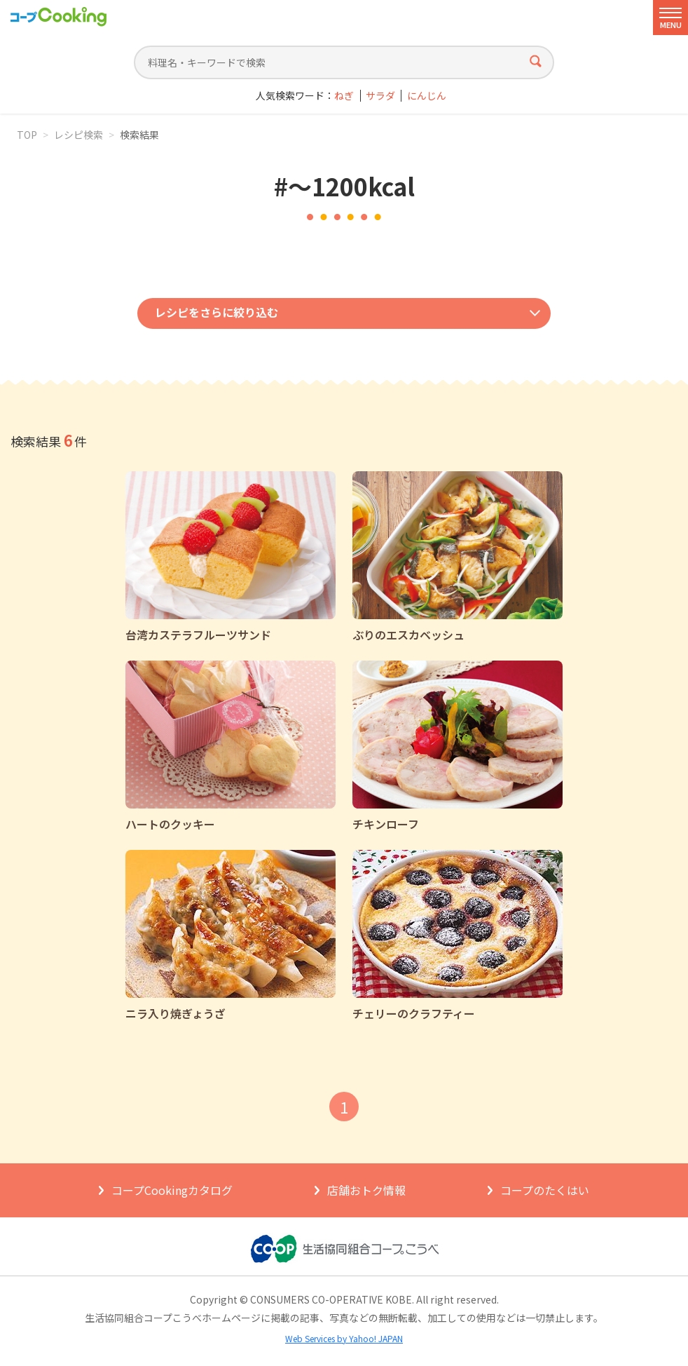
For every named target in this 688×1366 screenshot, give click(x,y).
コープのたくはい (544, 1190)
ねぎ (344, 96)
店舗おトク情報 (366, 1190)
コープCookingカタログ (172, 1190)
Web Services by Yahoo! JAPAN (344, 1338)
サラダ (380, 96)
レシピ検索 (78, 135)
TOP (27, 135)
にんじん (426, 96)
